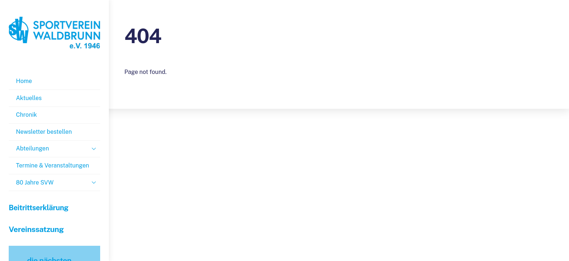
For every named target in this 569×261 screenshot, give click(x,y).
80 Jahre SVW (58, 182)
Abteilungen (58, 148)
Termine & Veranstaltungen (52, 165)
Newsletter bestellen (44, 131)
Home (24, 81)
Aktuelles (29, 98)
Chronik (26, 114)
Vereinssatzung (36, 229)
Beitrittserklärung (38, 207)
